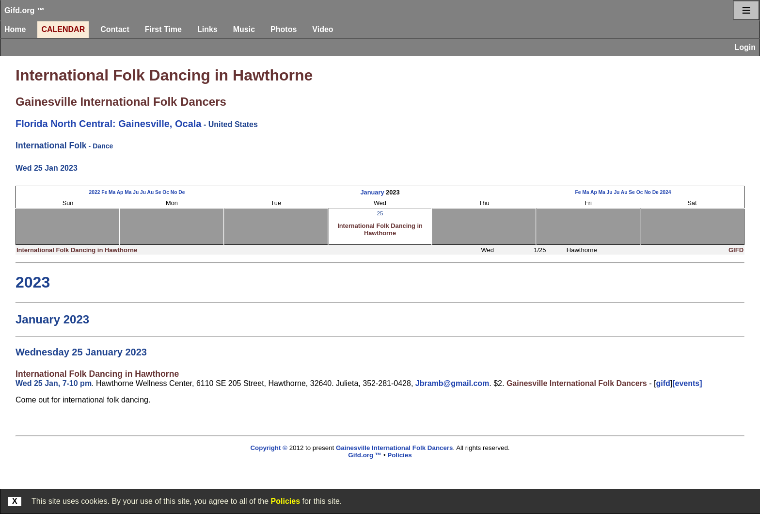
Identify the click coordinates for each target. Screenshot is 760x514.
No (174, 192)
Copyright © (268, 447)
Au (150, 192)
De (181, 192)
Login (745, 47)
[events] (687, 383)
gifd (663, 383)
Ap (120, 192)
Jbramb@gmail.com (452, 383)
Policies (285, 501)
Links (207, 29)
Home (15, 29)
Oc (165, 192)
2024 (665, 192)
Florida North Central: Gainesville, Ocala (108, 123)
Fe (104, 192)
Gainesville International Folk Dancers (121, 101)
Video (322, 29)
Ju (136, 192)
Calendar (63, 29)
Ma (112, 192)
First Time (163, 29)
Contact (114, 29)
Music (244, 29)
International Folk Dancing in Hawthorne (164, 75)
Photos (283, 29)
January (372, 192)
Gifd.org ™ (24, 10)
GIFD (736, 250)
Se (158, 192)
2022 (94, 192)
